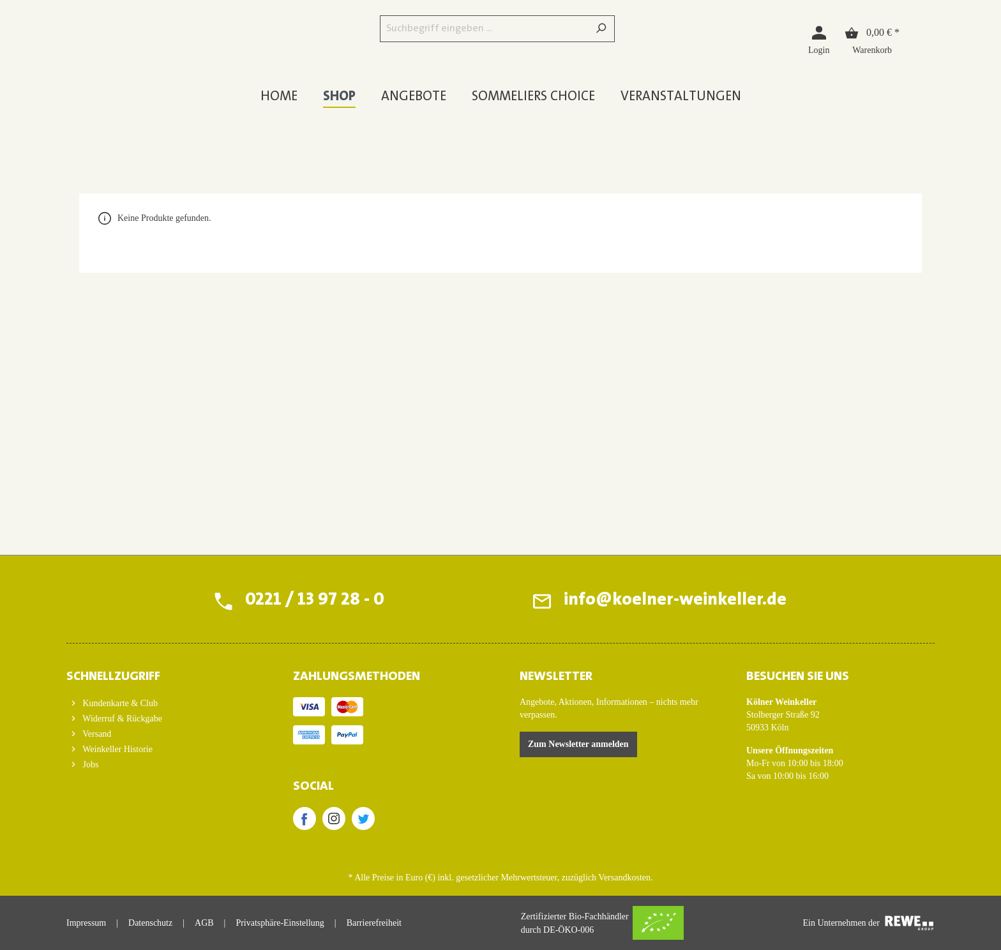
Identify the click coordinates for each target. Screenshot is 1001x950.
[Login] (819, 39)
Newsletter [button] (556, 676)
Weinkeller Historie (116, 749)
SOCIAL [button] (313, 786)
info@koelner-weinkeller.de (674, 600)
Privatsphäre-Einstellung (280, 923)
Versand (95, 734)
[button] (160, 673)
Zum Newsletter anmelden (578, 744)
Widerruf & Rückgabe (121, 718)
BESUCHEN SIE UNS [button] (797, 676)
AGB (204, 923)
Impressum (86, 923)
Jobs (89, 764)
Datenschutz (150, 923)
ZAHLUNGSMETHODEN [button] (356, 676)
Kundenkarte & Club (119, 703)
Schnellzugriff (113, 676)
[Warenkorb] (872, 39)
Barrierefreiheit (374, 923)
